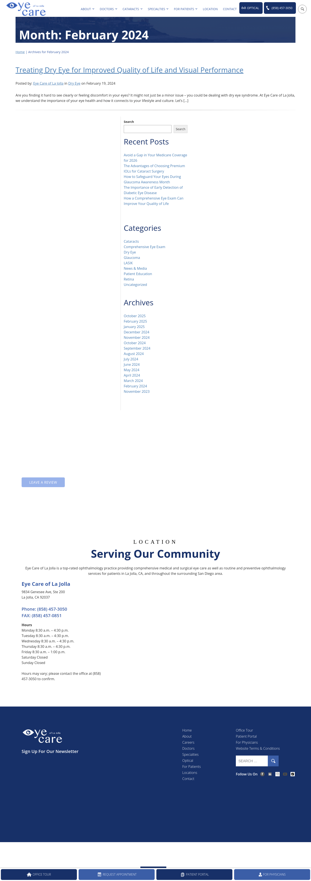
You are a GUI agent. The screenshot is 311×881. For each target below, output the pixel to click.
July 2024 (131, 359)
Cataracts (131, 9)
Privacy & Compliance (122, 851)
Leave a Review (43, 482)
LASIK (128, 262)
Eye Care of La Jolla (48, 83)
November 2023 (137, 391)
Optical (253, 8)
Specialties (156, 9)
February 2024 (135, 385)
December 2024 (136, 332)
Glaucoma (132, 257)
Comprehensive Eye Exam (144, 246)
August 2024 (134, 353)
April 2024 (132, 375)
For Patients (184, 9)
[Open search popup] (302, 9)
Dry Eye (74, 83)
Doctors (107, 9)
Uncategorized (135, 284)
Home (20, 52)
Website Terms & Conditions (258, 748)
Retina (129, 279)
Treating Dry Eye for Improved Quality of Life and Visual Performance (137, 70)
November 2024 (137, 337)
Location (210, 9)
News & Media (135, 268)
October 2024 (135, 342)
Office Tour (244, 730)
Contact (229, 9)
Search (129, 121)
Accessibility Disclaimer (159, 851)
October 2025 (135, 315)
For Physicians (247, 742)
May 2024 (131, 369)
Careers (188, 742)
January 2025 (134, 326)
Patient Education (138, 273)
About (86, 9)
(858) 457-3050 (282, 8)
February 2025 (135, 321)
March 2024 (133, 380)
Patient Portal (246, 736)
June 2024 (132, 364)
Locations (189, 772)
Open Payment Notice (196, 851)
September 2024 (137, 348)
